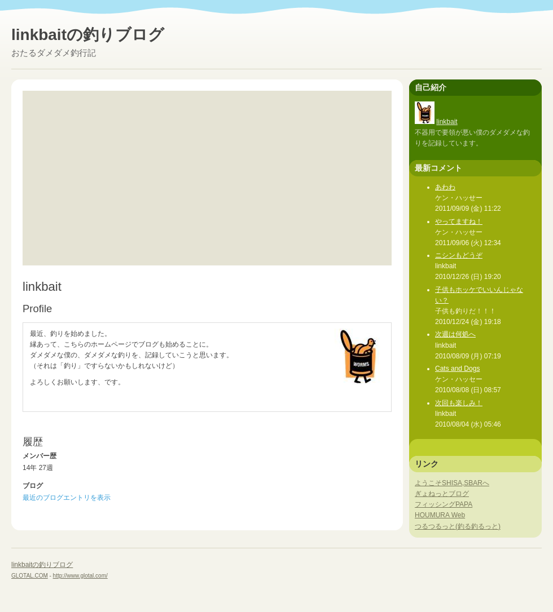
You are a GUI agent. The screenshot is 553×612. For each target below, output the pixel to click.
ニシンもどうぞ (458, 255)
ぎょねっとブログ (442, 494)
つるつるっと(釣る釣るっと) (458, 526)
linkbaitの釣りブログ (87, 34)
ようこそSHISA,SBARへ (452, 483)
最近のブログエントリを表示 (67, 498)
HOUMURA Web (440, 515)
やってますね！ (458, 221)
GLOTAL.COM (29, 576)
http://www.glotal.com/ (80, 576)
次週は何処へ (455, 334)
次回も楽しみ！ (458, 403)
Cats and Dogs (457, 368)
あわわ (445, 187)
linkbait (446, 122)
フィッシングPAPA (443, 504)
